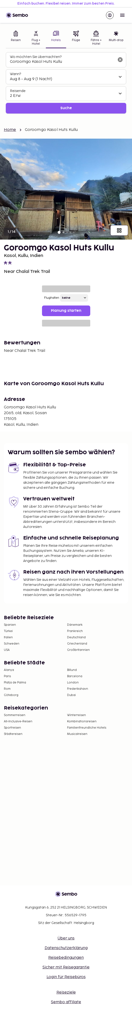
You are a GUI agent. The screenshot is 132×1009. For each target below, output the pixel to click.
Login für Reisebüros (66, 977)
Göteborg (11, 695)
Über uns (66, 938)
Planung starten (66, 310)
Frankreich (75, 631)
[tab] (16, 38)
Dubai (71, 695)
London (73, 682)
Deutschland (76, 637)
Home (10, 130)
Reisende (18, 91)
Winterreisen (76, 715)
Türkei (8, 631)
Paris (7, 676)
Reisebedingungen (66, 957)
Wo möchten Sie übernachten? (36, 57)
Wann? (15, 74)
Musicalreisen (77, 734)
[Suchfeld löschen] (120, 60)
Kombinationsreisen (82, 721)
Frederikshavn (77, 689)
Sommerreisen (14, 715)
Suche (66, 108)
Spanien (10, 625)
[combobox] (62, 61)
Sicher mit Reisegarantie (66, 967)
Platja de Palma (15, 682)
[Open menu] (122, 15)
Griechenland (77, 644)
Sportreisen (12, 728)
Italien (8, 637)
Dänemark (75, 625)
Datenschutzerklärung (66, 948)
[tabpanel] (66, 83)
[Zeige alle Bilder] (119, 230)
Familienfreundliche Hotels (86, 728)
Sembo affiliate (66, 1002)
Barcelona (74, 676)
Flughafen (51, 298)
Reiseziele (66, 992)
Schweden (11, 644)
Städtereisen (13, 734)
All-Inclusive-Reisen (18, 721)
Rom (7, 689)
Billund (72, 670)
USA (7, 650)
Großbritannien (78, 650)
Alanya (9, 670)
